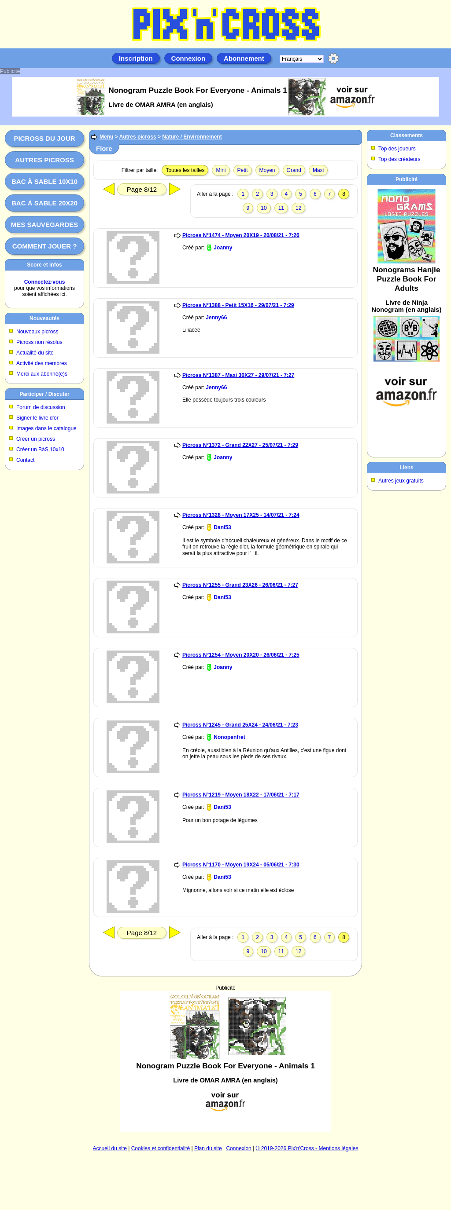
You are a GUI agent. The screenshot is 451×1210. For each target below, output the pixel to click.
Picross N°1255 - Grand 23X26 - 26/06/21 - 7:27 (240, 585)
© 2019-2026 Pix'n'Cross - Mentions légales (307, 1148)
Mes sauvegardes (44, 224)
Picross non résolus (39, 342)
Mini (221, 170)
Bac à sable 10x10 (44, 181)
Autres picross (44, 160)
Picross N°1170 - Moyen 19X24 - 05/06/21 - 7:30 (240, 865)
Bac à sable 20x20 (44, 203)
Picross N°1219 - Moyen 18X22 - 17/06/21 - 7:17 (240, 795)
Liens (406, 467)
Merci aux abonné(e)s (41, 374)
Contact (25, 460)
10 (263, 208)
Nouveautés (44, 318)
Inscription (136, 58)
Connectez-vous (44, 282)
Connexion (188, 58)
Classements (406, 135)
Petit (242, 170)
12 (298, 208)
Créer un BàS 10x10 (40, 449)
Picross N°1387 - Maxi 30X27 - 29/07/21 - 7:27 (238, 375)
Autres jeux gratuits (401, 481)
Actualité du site (35, 353)
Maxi (318, 170)
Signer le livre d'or (37, 418)
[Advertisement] (225, 1061)
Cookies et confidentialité (160, 1148)
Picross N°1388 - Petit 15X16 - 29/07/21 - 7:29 (238, 305)
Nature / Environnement (192, 137)
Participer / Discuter (44, 394)
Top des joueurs (397, 149)
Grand (294, 170)
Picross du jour (44, 138)
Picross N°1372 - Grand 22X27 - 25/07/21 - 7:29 (240, 445)
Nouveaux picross (37, 332)
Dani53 (222, 527)
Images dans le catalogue (46, 428)
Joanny (223, 248)
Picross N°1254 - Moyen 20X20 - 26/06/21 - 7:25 (240, 655)
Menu (106, 137)
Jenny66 (216, 317)
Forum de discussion (40, 407)
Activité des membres (41, 363)
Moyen (267, 170)
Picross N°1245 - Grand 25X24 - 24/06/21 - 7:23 (240, 725)
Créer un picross (35, 439)
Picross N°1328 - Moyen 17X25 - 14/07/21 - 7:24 (240, 515)
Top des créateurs (399, 159)
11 (281, 208)
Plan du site (208, 1148)
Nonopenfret (229, 737)
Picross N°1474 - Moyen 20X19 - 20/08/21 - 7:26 (240, 235)
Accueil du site (110, 1148)
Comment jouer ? (44, 246)
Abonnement (244, 58)
